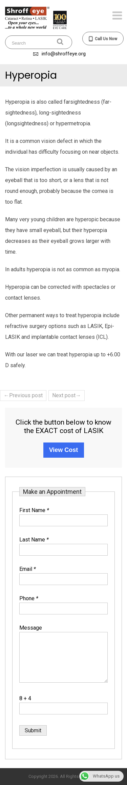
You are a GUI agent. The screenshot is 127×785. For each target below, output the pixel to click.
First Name (34, 510)
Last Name (34, 539)
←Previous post (23, 395)
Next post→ (66, 395)
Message (30, 628)
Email (27, 569)
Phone (28, 598)
